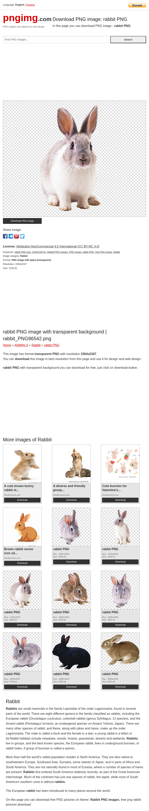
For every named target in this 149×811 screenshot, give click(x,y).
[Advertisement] (74, 73)
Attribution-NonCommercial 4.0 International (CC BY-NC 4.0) (57, 246)
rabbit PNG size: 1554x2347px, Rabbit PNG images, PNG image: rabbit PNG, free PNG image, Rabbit (67, 252)
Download (22, 500)
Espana (30, 4)
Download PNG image (22, 221)
